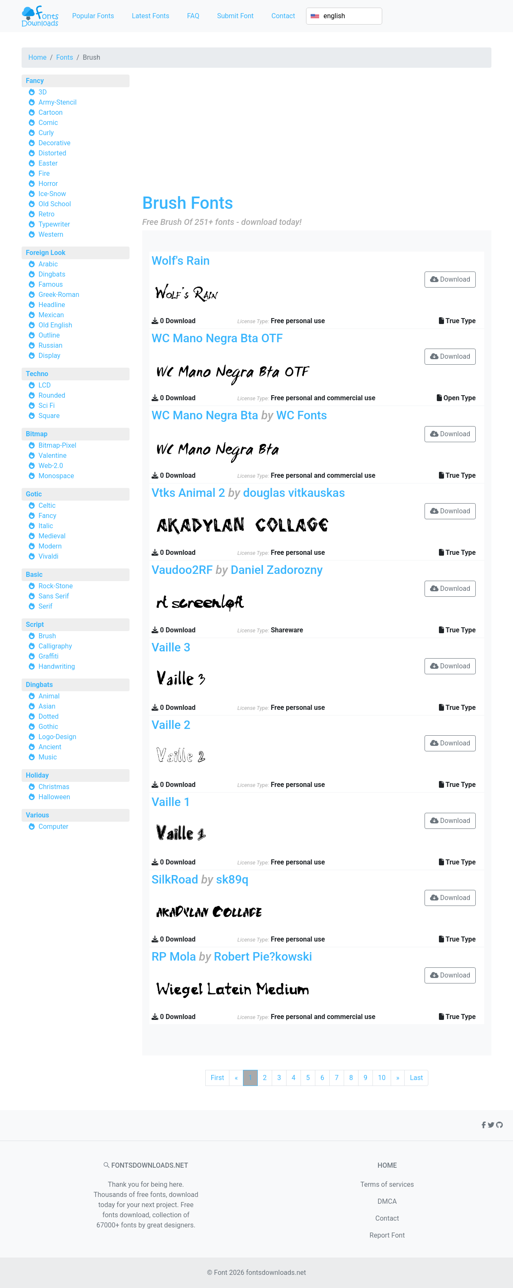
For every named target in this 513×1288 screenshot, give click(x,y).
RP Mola (174, 957)
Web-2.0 (51, 466)
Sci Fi (47, 406)
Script (35, 624)
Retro (47, 214)
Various (37, 815)
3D (43, 92)
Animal (49, 696)
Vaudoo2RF (182, 570)
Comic (48, 123)
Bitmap (36, 434)
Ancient (50, 747)
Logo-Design (57, 737)
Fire (44, 173)
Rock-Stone (56, 586)
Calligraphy (55, 646)
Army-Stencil (58, 102)
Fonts (64, 57)
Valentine (52, 455)
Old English (55, 325)
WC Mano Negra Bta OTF (217, 338)
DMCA (387, 1201)
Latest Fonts (150, 16)
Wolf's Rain (181, 261)
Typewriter (54, 224)
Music (48, 757)
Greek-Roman (59, 295)
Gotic (34, 494)
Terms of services (387, 1184)
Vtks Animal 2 (188, 493)
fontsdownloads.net (276, 1273)
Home (37, 57)
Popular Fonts (93, 16)
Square (49, 416)
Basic (34, 575)
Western (51, 234)
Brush (47, 636)
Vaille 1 (171, 802)
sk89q (232, 879)
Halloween (54, 797)
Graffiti (49, 656)
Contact (283, 16)
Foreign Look (46, 253)
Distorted (52, 153)
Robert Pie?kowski (263, 957)
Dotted (49, 716)
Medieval (52, 536)
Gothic (48, 727)
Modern (50, 546)
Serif (45, 606)
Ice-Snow (52, 194)
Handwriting (57, 666)
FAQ (193, 16)
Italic (46, 526)
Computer (54, 827)
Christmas (54, 787)
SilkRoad (175, 879)
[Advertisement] (316, 134)
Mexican (51, 315)
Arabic (48, 264)
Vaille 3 (171, 647)
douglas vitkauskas (294, 493)
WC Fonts (301, 415)
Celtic (47, 505)
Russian (51, 345)
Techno (37, 374)
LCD (45, 385)
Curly (46, 133)
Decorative (55, 143)
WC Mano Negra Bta (205, 415)
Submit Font (235, 16)
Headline (52, 305)
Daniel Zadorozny (277, 570)
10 (382, 1078)
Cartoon (51, 112)
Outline (49, 335)
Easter (48, 163)
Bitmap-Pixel (57, 445)
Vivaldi (48, 556)
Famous (51, 284)
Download (450, 279)
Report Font (387, 1235)
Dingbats (52, 274)
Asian (47, 706)
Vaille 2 (171, 725)
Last (416, 1078)
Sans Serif (54, 596)
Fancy (35, 81)
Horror (48, 184)
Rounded (52, 395)
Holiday (37, 775)
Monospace (56, 476)
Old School (55, 204)
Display (50, 356)
